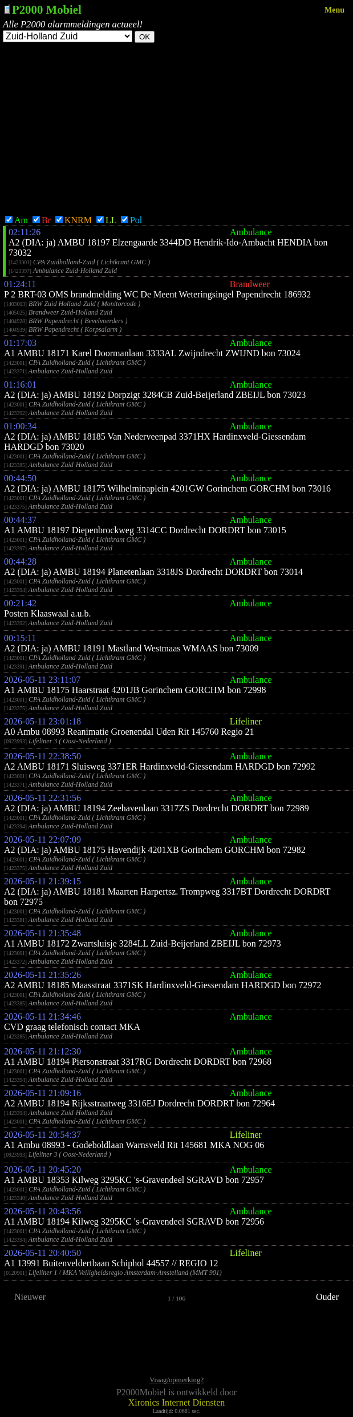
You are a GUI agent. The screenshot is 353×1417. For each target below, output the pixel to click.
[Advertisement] (176, 128)
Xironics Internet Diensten (176, 1402)
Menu (334, 10)
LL (106, 220)
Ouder (327, 1297)
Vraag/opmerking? (176, 1380)
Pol (131, 220)
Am (16, 220)
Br (42, 220)
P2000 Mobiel (47, 9)
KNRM (73, 220)
